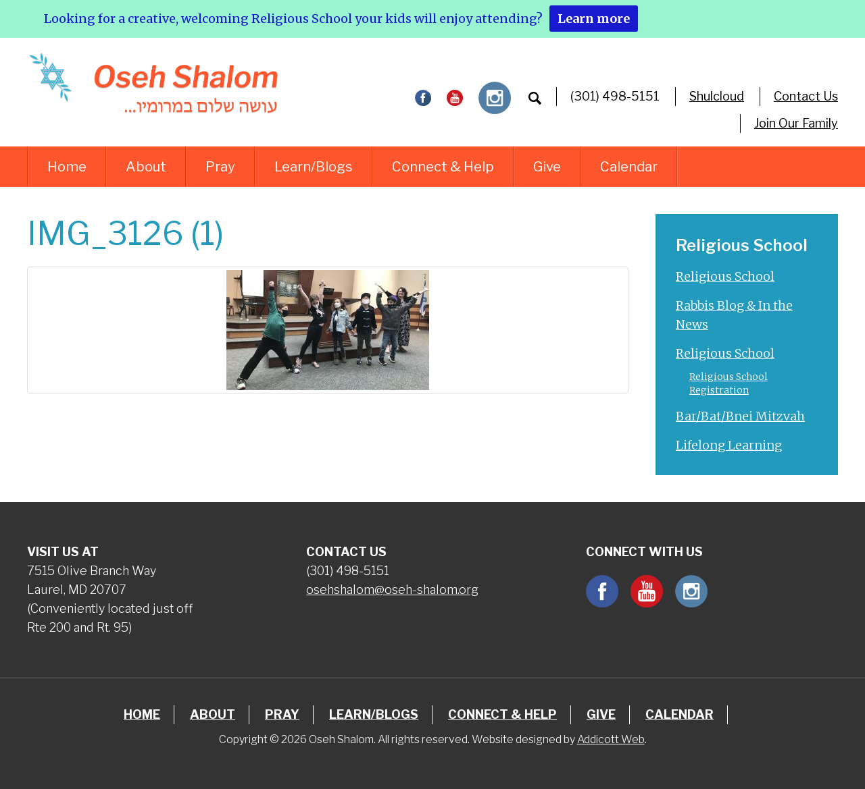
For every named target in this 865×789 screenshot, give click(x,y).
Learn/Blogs (313, 167)
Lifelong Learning (729, 445)
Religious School (725, 276)
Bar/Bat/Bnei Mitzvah (740, 416)
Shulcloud (716, 96)
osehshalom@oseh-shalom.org (392, 589)
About (146, 167)
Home (66, 167)
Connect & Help (443, 167)
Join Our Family (796, 123)
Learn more (594, 18)
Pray (220, 167)
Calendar (629, 167)
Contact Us (806, 96)
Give (547, 167)
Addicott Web (611, 739)
